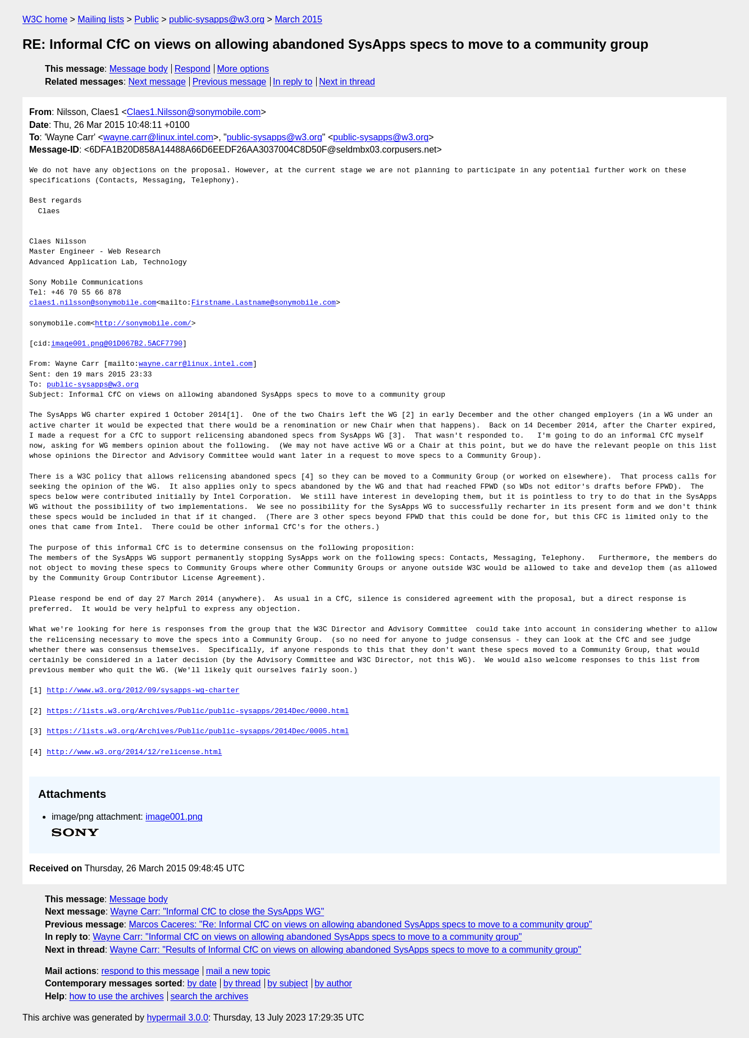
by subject (287, 983)
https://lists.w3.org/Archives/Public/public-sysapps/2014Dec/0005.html (198, 732)
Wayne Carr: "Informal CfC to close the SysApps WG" (218, 911)
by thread (242, 983)
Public (146, 19)
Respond (193, 69)
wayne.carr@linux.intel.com (158, 137)
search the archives (210, 996)
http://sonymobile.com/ (143, 324)
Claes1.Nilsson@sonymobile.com (194, 112)
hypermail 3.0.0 (177, 1017)
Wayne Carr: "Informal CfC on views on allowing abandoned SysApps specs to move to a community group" (307, 936)
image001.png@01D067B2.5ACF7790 (116, 344)
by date (201, 983)
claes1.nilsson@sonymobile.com (92, 303)
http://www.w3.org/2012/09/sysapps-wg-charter (143, 691)
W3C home (44, 19)
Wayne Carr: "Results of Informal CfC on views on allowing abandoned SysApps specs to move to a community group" (346, 949)
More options (243, 69)
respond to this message (150, 971)
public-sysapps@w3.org (216, 19)
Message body (138, 69)
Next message (157, 81)
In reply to (292, 81)
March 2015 (298, 19)
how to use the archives (117, 996)
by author (333, 983)
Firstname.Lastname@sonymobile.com (263, 303)
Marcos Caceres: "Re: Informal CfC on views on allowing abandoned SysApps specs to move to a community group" (360, 924)
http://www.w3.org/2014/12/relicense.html (134, 752)
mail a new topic (238, 971)
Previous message (230, 81)
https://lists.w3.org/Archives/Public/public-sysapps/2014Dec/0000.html (198, 711)
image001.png (173, 816)
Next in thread (347, 81)
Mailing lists (100, 19)
